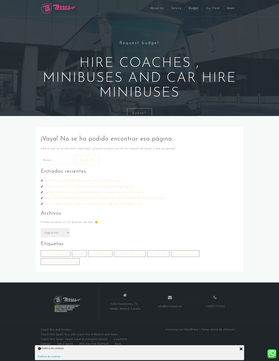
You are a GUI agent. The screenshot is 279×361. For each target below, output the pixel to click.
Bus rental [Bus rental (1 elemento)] (79, 253)
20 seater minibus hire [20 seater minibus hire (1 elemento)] (55, 253)
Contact (46, 343)
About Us (157, 8)
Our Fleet (213, 8)
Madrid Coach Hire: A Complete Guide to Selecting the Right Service (89, 186)
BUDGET (139, 113)
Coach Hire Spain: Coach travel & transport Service (74, 339)
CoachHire (120, 339)
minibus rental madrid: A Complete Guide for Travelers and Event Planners (94, 192)
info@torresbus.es (170, 306)
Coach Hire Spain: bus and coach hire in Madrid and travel (79, 334)
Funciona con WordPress (182, 329)
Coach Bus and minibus (56, 329)
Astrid (214, 329)
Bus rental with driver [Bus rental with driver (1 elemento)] (185, 253)
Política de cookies (49, 356)
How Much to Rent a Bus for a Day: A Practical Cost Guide (83, 180)
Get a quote (65, 343)
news (118, 343)
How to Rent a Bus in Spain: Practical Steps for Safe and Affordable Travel (93, 203)
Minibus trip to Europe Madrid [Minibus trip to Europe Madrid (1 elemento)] (60, 261)
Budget (194, 8)
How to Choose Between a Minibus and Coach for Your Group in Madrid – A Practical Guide (105, 198)
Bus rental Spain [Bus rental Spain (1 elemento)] (158, 253)
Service (176, 8)
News (231, 8)
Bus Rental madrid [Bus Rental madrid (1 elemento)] (100, 253)
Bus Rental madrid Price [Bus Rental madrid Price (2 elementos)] (129, 253)
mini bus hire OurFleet (94, 343)
